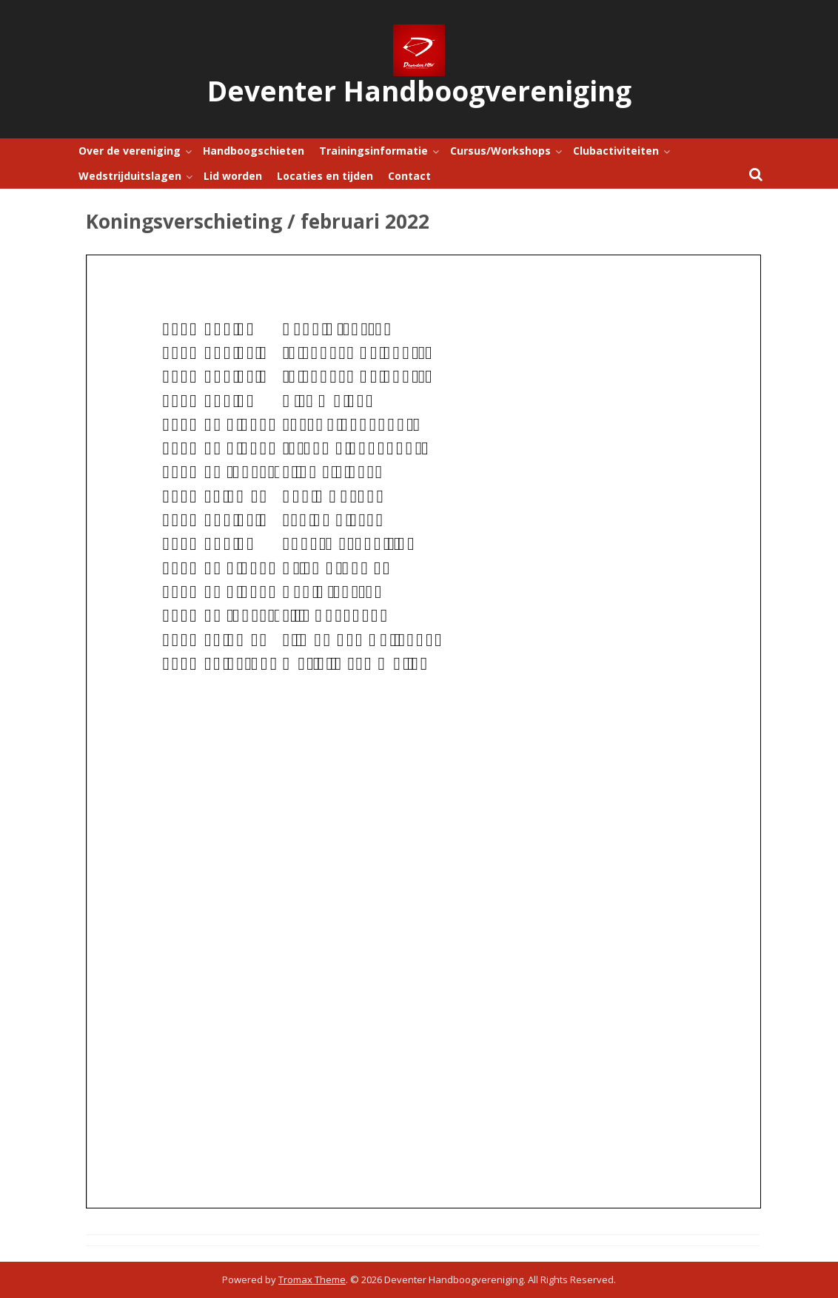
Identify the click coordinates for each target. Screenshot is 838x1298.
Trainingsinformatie (373, 151)
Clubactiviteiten (616, 151)
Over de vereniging (129, 151)
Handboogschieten (253, 151)
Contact (409, 176)
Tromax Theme (312, 1279)
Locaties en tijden (325, 176)
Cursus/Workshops (500, 151)
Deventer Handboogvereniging (419, 91)
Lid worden (233, 176)
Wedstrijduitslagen (129, 176)
